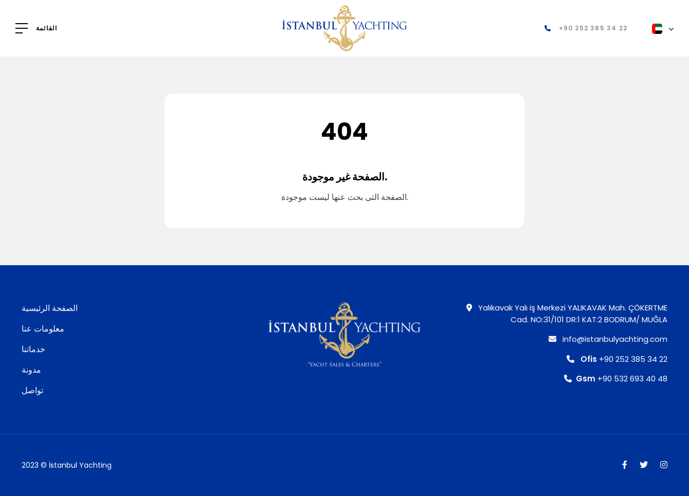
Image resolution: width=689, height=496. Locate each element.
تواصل (32, 390)
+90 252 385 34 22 (617, 359)
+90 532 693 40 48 (615, 378)
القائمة (46, 28)
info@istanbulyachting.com (608, 339)
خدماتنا (33, 349)
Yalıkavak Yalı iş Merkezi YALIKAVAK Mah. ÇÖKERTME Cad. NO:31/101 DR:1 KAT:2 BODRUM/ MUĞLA (566, 313)
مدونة (31, 370)
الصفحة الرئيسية (50, 308)
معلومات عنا (43, 329)
